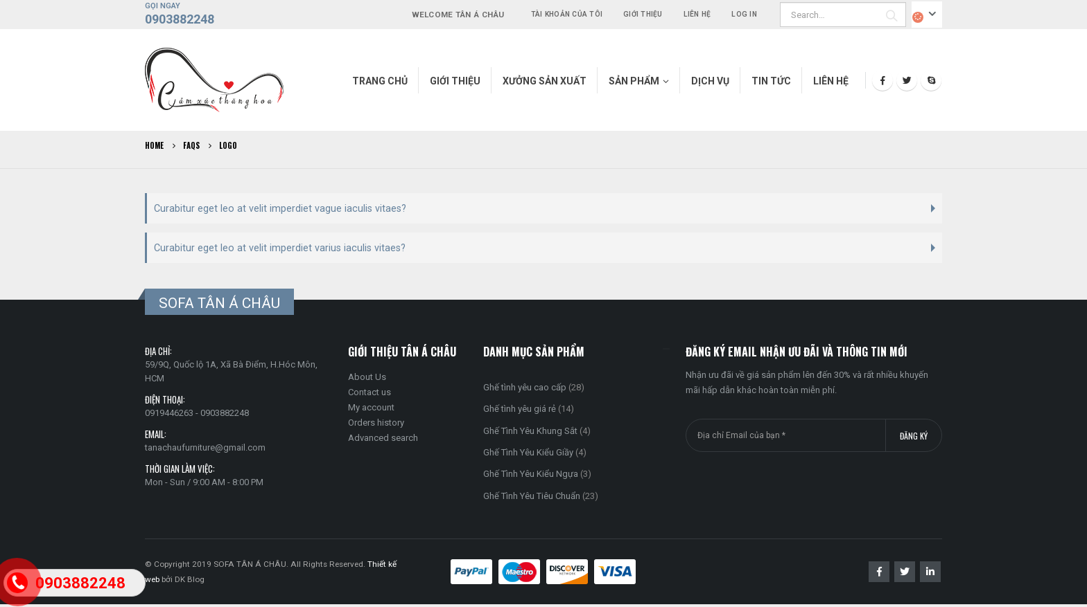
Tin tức (771, 81)
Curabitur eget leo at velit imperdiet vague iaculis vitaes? (280, 209)
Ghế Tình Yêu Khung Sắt (530, 433)
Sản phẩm (634, 81)
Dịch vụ (710, 81)
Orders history (376, 425)
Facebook (879, 574)
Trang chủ (380, 81)
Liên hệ (697, 14)
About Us (367, 379)
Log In (744, 14)
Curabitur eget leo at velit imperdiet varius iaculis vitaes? (280, 249)
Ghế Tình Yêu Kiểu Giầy (528, 455)
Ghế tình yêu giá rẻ (519, 411)
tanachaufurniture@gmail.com (205, 450)
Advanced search (383, 440)
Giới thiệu (643, 14)
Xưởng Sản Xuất (544, 81)
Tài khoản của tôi (566, 14)
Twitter (904, 574)
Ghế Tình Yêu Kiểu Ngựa (530, 476)
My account (371, 410)
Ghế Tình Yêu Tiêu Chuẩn (531, 498)
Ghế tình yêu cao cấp (524, 390)
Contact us (369, 395)
